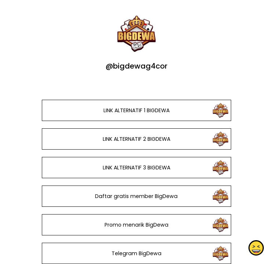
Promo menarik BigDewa (136, 224)
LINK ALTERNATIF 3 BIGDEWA (136, 167)
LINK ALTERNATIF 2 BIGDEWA (136, 139)
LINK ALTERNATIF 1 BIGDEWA (136, 110)
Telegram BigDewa (136, 253)
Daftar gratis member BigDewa (136, 196)
